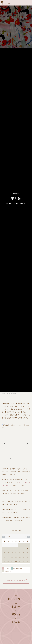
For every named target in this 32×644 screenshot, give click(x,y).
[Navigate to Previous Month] (3, 537)
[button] (15, 460)
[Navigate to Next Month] (28, 537)
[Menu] (29, 3)
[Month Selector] (16, 537)
